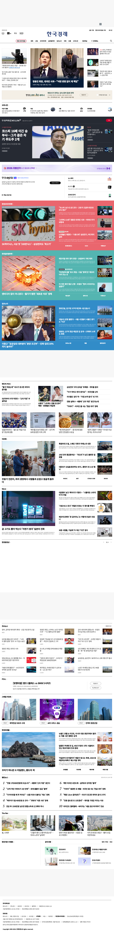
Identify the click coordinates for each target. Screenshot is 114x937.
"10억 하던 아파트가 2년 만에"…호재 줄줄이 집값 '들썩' (26, 789)
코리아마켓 (43, 41)
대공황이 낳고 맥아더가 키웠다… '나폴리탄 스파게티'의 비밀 (77, 493)
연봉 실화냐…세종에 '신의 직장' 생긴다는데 (83, 401)
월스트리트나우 (65, 269)
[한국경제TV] (9, 33)
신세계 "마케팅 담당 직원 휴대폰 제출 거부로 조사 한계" (106, 62)
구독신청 (12, 906)
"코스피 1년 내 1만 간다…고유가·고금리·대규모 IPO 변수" (76, 208)
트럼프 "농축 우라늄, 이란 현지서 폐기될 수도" (106, 84)
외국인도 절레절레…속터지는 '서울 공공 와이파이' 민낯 (83, 806)
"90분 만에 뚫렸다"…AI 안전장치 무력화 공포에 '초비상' (13, 668)
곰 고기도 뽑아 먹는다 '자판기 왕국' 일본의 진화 (23, 528)
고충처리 (19, 906)
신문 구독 (91, 30)
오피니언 (75, 41)
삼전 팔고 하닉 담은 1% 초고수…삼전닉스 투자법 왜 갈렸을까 (95, 150)
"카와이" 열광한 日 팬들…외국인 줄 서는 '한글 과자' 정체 (84, 789)
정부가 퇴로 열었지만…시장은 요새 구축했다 (70, 833)
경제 (32, 41)
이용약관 (50, 916)
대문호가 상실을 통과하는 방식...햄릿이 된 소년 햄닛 (77, 468)
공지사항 (48, 842)
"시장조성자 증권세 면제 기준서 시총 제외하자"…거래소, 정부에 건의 (14, 79)
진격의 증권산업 (87, 723)
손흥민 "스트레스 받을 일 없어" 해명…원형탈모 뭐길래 (49, 404)
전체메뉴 (95, 41)
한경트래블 (5, 730)
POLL (4, 679)
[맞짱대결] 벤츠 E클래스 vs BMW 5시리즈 (32, 683)
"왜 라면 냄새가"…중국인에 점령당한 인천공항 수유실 (70, 431)
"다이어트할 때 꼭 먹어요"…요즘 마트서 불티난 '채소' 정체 (27, 794)
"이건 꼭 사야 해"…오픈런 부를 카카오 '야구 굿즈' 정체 (89, 640)
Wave (4, 489)
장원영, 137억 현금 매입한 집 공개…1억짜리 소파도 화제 (77, 332)
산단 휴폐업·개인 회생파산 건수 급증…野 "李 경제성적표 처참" (89, 649)
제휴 (11, 916)
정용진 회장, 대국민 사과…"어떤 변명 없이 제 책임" (55, 81)
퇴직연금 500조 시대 (13, 723)
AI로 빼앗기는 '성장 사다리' (67, 111)
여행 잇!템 (105, 769)
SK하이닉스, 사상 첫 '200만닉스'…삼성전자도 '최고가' (26, 244)
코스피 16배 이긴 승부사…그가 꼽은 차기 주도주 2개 (15, 135)
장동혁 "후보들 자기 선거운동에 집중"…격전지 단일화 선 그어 (51, 640)
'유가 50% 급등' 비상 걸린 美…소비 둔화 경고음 (14, 73)
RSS (44, 916)
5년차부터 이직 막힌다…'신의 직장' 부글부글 (16, 399)
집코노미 (59, 41)
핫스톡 (89, 127)
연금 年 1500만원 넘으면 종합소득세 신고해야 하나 (25, 806)
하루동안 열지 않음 (103, 95)
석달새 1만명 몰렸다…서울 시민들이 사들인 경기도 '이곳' (76, 320)
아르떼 (4, 439)
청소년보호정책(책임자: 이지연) (75, 916)
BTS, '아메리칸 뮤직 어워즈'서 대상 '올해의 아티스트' (106, 52)
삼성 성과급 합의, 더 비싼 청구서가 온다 (11, 112)
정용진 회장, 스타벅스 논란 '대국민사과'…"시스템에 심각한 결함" (51, 630)
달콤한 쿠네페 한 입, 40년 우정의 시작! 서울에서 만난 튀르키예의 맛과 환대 (76, 746)
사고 (110, 842)
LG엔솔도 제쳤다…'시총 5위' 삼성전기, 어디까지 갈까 (76, 235)
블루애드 (34, 906)
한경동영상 (5, 542)
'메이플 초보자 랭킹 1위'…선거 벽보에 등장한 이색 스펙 (42, 431)
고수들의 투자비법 (6, 127)
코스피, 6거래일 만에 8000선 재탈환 (51, 649)
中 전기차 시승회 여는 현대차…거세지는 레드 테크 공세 (39, 112)
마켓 (103, 246)
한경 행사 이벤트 (7, 842)
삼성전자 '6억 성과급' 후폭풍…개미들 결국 (82, 387)
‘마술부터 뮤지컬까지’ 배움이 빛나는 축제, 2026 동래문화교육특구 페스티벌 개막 (77, 759)
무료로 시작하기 (55, 183)
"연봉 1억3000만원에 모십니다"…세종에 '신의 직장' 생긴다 (28, 783)
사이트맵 (31, 916)
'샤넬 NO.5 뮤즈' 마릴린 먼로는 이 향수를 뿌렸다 (77, 506)
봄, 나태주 (5, 832)
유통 (69, 41)
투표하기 (95, 683)
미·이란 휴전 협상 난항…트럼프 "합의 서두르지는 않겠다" (77, 285)
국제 (65, 41)
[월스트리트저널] (15, 33)
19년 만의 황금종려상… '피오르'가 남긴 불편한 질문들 (77, 455)
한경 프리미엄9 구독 (100, 30)
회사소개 (5, 906)
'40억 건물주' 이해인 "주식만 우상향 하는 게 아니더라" (99, 431)
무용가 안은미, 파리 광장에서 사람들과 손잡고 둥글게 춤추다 (28, 480)
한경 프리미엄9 (21, 41)
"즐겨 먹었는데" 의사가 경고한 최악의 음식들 (16, 388)
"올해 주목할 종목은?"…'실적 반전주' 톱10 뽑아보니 (94, 132)
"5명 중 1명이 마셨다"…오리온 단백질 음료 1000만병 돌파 (51, 659)
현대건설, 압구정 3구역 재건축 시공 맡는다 (74, 308)
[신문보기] (3, 33)
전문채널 (84, 41)
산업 (36, 41)
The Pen (5, 813)
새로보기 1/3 (108, 626)
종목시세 (85, 296)
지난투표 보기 (95, 688)
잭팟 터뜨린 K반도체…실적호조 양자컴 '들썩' (79, 783)
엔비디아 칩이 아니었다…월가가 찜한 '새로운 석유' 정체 (27, 293)
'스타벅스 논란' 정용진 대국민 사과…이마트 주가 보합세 (76, 221)
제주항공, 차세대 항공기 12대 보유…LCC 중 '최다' (50, 668)
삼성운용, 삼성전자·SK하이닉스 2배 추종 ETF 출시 (95, 658)
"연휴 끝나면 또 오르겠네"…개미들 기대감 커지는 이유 (83, 800)
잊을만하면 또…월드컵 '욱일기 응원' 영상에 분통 (14, 431)
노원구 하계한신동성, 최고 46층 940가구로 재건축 (88, 668)
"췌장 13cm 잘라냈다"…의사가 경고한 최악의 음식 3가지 (84, 794)
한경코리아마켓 (7, 204)
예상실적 (67, 296)
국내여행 (78, 769)
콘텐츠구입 (16, 916)
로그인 (110, 30)
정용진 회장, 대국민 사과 (10, 648)
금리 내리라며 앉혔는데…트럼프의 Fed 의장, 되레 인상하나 (89, 630)
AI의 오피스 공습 (50, 723)
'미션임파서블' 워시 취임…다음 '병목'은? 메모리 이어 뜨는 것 (76, 273)
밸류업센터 (103, 343)
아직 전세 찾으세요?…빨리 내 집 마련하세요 (98, 833)
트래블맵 (65, 769)
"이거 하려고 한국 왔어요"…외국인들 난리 (82, 392)
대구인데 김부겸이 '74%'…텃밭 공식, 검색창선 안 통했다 (13, 86)
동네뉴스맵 (68, 343)
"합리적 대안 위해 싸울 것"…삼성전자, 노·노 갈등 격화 (106, 73)
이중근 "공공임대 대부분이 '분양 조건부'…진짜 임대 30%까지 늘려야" (28, 345)
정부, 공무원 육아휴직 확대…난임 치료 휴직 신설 (18, 629)
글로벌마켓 (51, 41)
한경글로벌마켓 (7, 254)
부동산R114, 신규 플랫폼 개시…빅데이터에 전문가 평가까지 (13, 659)
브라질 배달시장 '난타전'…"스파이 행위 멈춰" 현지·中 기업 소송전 (13, 640)
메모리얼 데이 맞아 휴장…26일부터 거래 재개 (75, 258)
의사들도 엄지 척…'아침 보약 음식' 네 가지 (82, 396)
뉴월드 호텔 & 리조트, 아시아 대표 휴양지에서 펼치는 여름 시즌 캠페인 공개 (77, 734)
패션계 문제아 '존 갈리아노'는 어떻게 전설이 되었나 (77, 518)
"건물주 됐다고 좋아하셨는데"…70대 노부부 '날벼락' (42, 833)
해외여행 (91, 769)
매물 (85, 343)
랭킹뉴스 (5, 777)
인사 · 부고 (105, 842)
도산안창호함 (91, 111)
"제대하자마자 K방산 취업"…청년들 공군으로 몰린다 (14, 66)
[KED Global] (21, 33)
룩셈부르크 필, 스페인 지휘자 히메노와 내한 (75, 443)
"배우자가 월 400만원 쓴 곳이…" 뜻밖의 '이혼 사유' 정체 (27, 800)
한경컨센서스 (68, 246)
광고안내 (27, 906)
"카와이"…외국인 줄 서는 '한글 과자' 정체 (82, 406)
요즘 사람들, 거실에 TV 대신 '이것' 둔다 (73, 530)
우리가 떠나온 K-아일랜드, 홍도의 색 (18, 770)
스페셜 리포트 (6, 697)
